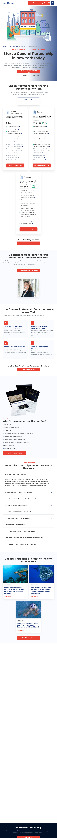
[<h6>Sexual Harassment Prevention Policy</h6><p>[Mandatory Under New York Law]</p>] (18, 157)
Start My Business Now (28, 369)
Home (4, 46)
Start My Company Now (15, 165)
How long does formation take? (15, 524)
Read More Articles (28, 638)
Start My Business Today (14, 453)
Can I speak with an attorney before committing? (21, 544)
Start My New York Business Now (28, 71)
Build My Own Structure (28, 243)
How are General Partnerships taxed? (17, 518)
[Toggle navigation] (48, 3)
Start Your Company (37, 3)
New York (23, 46)
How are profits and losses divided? (16, 505)
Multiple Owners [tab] (28, 103)
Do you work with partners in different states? (20, 531)
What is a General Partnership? (15, 474)
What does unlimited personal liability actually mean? (23, 499)
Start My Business (13, 46)
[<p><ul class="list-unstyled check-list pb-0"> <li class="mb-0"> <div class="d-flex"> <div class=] (18, 129)
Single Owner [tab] (28, 99)
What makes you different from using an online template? (24, 537)
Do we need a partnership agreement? (18, 512)
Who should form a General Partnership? (18, 492)
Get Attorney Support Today (29, 270)
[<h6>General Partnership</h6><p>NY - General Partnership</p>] (19, 126)
